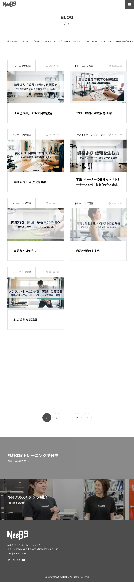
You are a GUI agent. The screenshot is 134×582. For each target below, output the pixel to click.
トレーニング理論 (30, 41)
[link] (87, 417)
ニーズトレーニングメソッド (98, 41)
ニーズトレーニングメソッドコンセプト (61, 41)
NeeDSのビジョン (124, 41)
